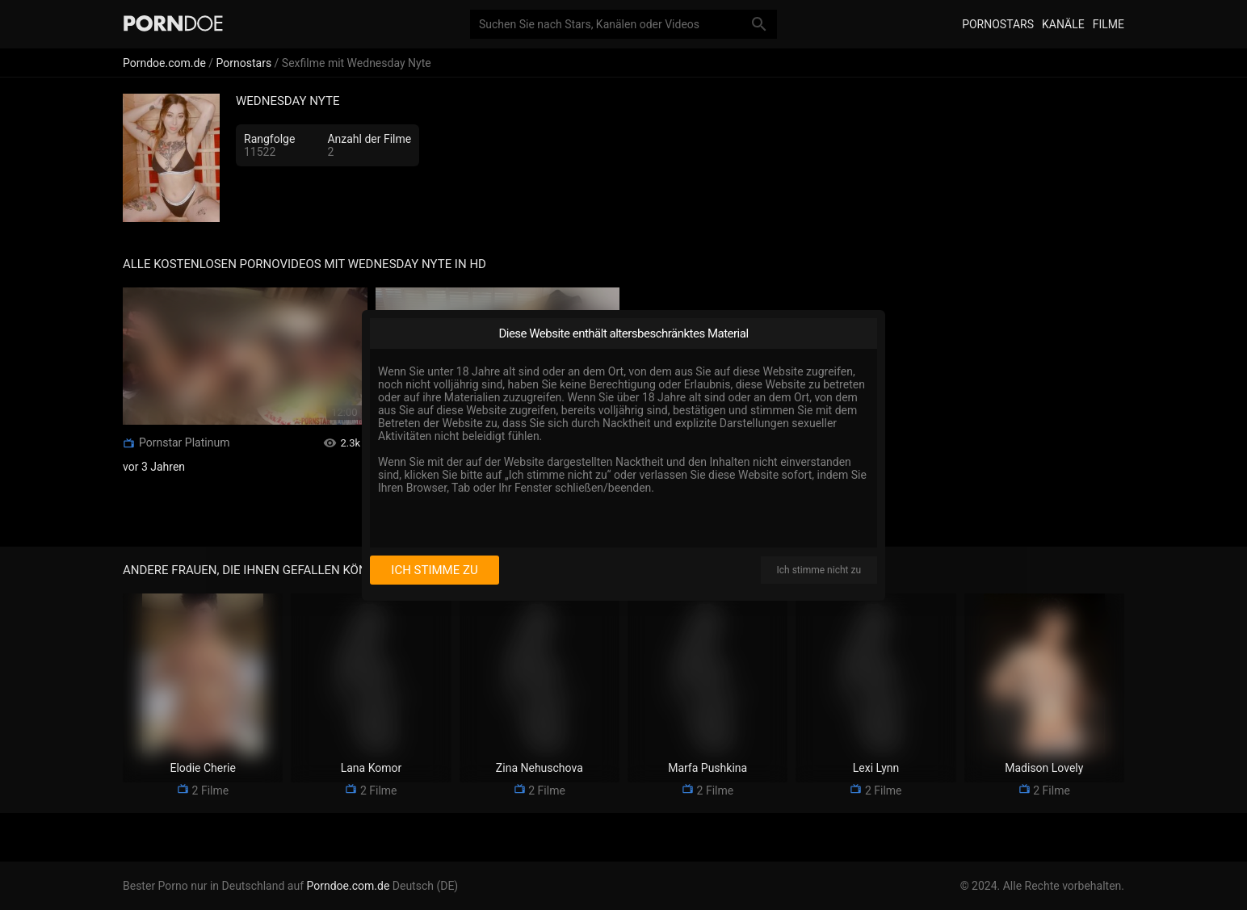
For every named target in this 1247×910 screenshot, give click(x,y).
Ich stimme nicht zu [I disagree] (819, 570)
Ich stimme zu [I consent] (434, 570)
